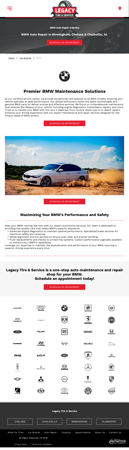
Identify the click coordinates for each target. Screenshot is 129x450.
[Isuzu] (88, 343)
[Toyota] (65, 391)
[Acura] (17, 308)
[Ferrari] (88, 320)
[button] (10, 8)
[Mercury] (112, 367)
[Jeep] (17, 355)
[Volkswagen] (88, 391)
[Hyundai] (41, 343)
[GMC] (88, 332)
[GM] (65, 332)
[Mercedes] (88, 367)
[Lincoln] (17, 367)
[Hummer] (17, 343)
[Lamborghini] (88, 355)
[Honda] (112, 332)
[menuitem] (15, 432)
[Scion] (41, 391)
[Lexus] (112, 355)
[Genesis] (41, 332)
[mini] (17, 379)
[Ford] (17, 332)
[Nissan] (65, 379)
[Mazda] (65, 367)
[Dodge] (65, 320)
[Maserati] (41, 367)
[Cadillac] (112, 308)
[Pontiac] (88, 379)
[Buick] (88, 308)
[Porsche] (112, 379)
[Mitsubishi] (41, 379)
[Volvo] (112, 391)
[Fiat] (112, 320)
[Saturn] (17, 391)
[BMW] (65, 308)
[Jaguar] (112, 343)
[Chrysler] (41, 320)
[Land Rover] (65, 355)
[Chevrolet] (17, 320)
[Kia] (41, 355)
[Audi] (41, 308)
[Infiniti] (65, 343)
